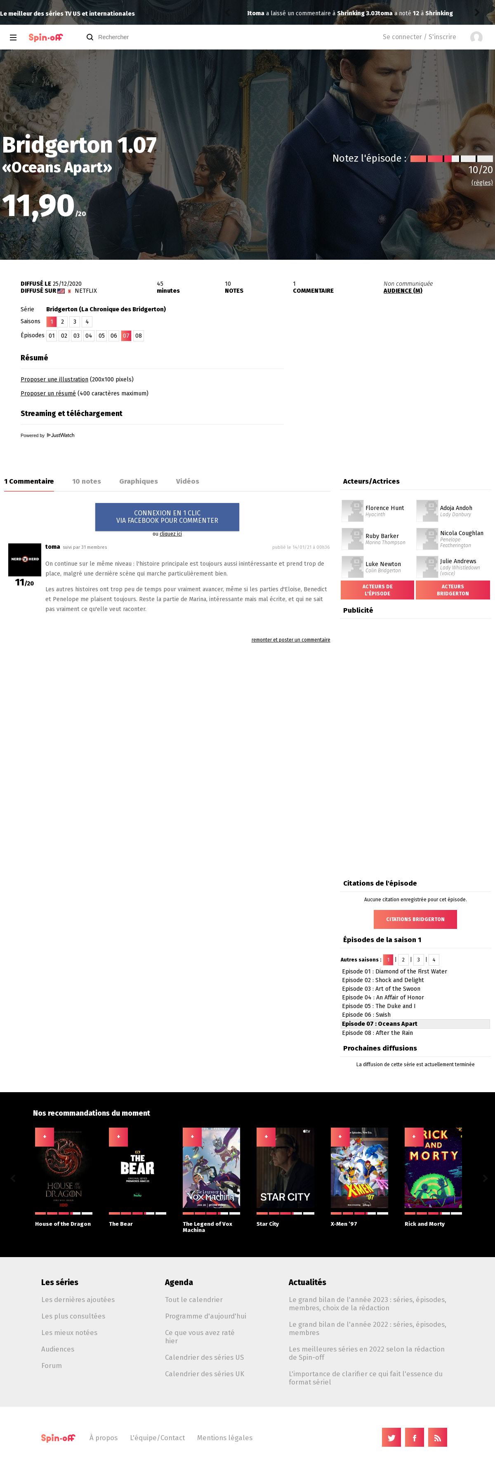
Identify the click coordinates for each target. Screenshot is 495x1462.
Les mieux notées (69, 1332)
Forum (51, 1365)
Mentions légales (224, 1438)
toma (257, 13)
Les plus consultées (73, 1316)
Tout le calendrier (194, 1299)
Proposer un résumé (48, 393)
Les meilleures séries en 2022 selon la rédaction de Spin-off (367, 1353)
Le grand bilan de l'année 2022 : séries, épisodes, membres (367, 1328)
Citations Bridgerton (415, 919)
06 (114, 335)
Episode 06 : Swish (366, 1014)
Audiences (57, 1349)
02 (64, 335)
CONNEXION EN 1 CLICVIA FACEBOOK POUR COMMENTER (167, 516)
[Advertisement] (398, 401)
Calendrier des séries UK (204, 1374)
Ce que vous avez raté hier (200, 1336)
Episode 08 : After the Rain (377, 1033)
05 (102, 335)
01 (52, 335)
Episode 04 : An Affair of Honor (383, 997)
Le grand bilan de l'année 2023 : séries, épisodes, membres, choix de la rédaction (367, 1303)
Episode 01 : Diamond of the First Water (394, 971)
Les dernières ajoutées (78, 1299)
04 (88, 335)
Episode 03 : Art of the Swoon (381, 988)
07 (126, 335)
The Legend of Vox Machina (211, 1222)
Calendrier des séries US (204, 1357)
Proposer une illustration (54, 379)
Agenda (179, 1282)
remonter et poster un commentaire (291, 640)
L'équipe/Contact (157, 1438)
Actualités (307, 1282)
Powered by (47, 435)
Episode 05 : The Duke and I (379, 1006)
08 (138, 335)
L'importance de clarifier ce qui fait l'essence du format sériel (366, 1378)
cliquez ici (171, 534)
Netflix (86, 290)
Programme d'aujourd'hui (205, 1316)
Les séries (59, 1282)
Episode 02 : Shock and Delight (383, 980)
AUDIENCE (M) (403, 290)
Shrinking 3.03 (317, 13)
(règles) (482, 182)
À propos (104, 1438)
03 (76, 335)
